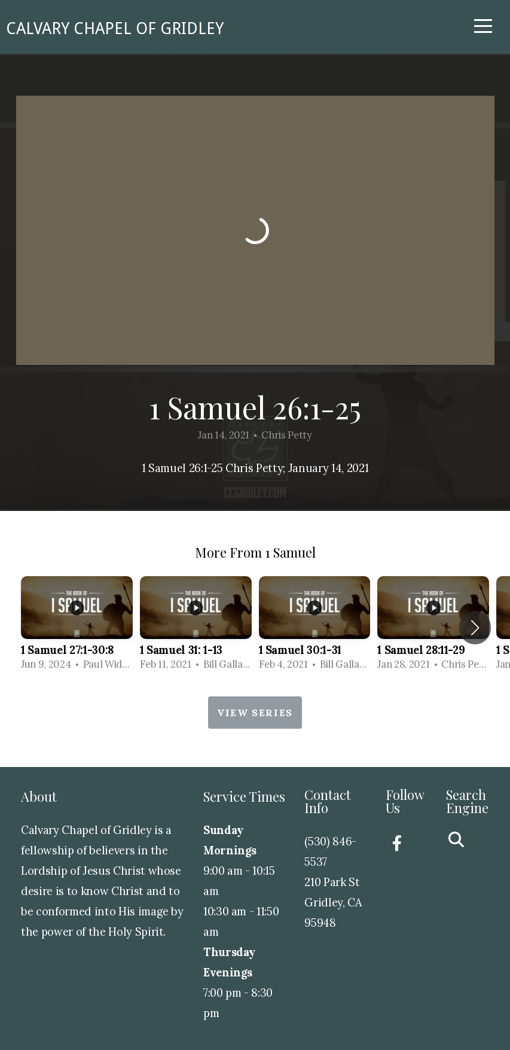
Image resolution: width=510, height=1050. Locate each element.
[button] (475, 627)
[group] (77, 627)
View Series (255, 713)
